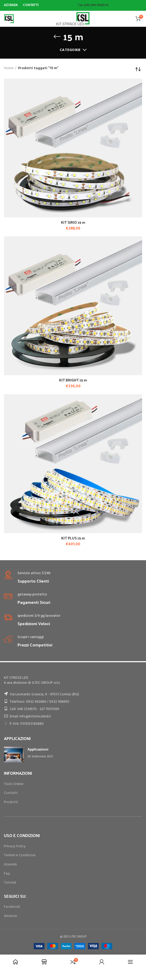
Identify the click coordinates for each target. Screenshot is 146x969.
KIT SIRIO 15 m (73, 222)
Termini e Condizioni (20, 855)
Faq (7, 874)
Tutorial (10, 883)
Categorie (70, 50)
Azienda (10, 864)
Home (9, 68)
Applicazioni (37, 749)
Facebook (12, 907)
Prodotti (11, 802)
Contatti (11, 793)
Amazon (10, 916)
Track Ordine (14, 784)
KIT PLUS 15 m (73, 538)
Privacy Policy (15, 846)
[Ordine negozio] (138, 69)
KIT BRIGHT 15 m (73, 380)
